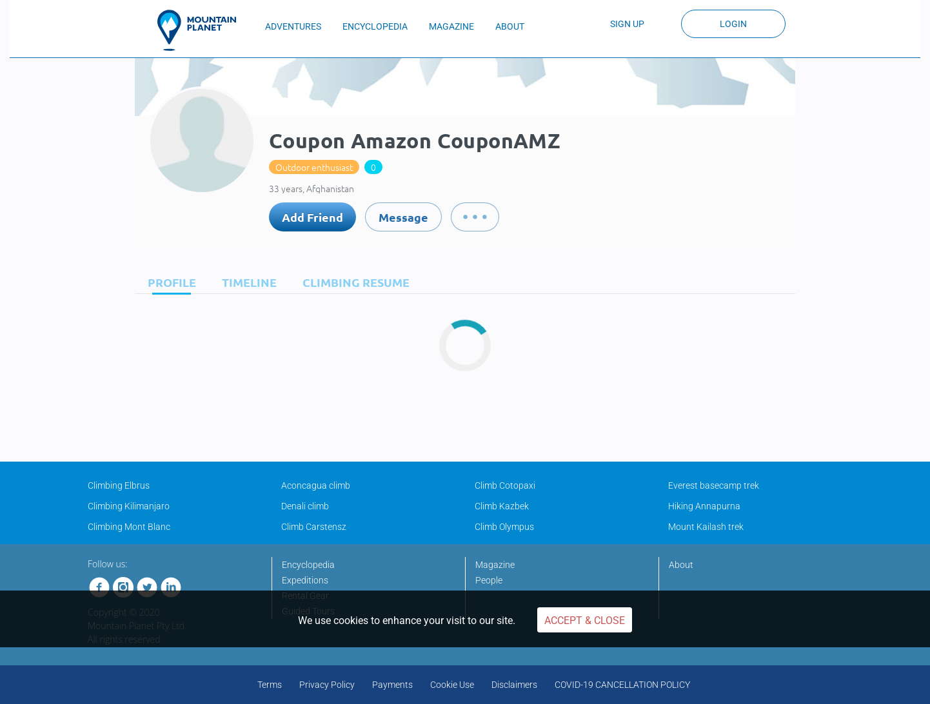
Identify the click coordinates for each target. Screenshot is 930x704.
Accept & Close (584, 620)
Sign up (627, 24)
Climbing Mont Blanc (129, 527)
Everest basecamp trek (713, 485)
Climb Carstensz (313, 527)
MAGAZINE (451, 26)
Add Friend (312, 217)
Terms (269, 685)
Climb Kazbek (502, 506)
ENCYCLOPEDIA (375, 26)
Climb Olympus (504, 527)
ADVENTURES (293, 26)
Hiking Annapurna (704, 506)
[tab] (169, 282)
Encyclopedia (308, 565)
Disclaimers (514, 685)
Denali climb (305, 506)
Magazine (495, 565)
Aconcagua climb (315, 485)
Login (733, 24)
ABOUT (509, 26)
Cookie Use (452, 685)
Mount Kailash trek (706, 527)
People (488, 580)
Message (403, 217)
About (681, 565)
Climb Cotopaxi (505, 485)
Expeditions (305, 580)
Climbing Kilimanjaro (129, 506)
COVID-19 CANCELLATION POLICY (622, 685)
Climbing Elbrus (119, 485)
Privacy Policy (327, 685)
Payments (392, 685)
